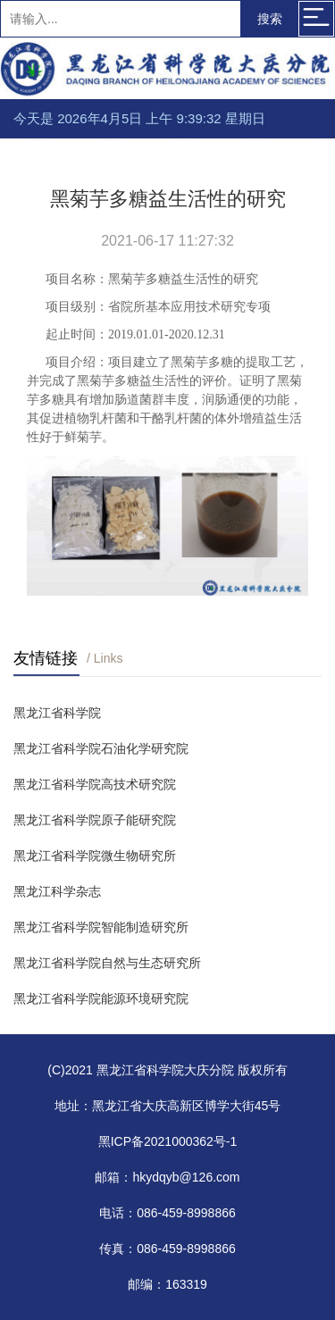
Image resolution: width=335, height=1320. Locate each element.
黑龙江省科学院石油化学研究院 (100, 748)
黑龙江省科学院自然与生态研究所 (107, 963)
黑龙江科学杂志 (57, 891)
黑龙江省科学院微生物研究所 (94, 855)
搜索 (269, 19)
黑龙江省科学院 (57, 713)
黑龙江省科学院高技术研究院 (94, 784)
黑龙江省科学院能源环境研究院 (100, 998)
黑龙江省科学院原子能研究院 (94, 820)
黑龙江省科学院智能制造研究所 (100, 927)
